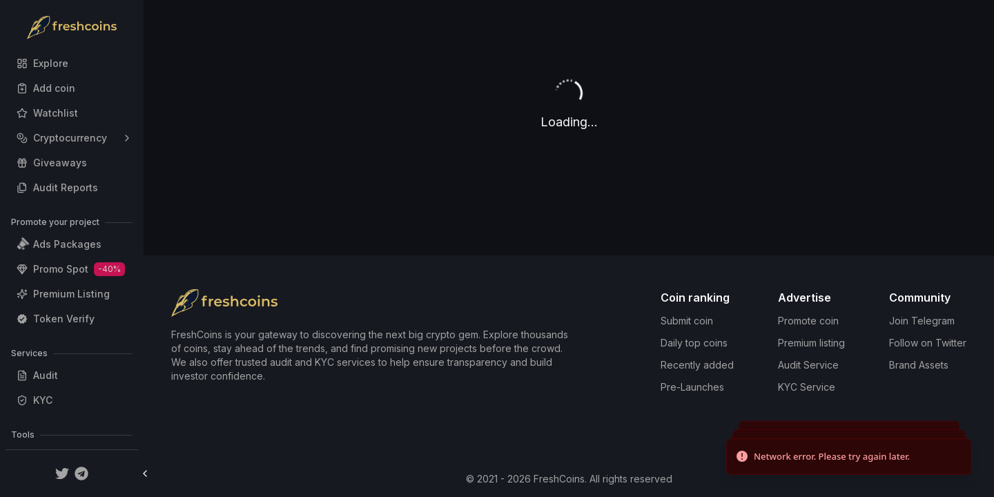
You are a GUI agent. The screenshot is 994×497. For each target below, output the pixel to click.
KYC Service (806, 387)
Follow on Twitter (927, 343)
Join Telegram (922, 321)
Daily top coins (694, 343)
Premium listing (811, 343)
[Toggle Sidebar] (145, 473)
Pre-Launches (692, 387)
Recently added (697, 365)
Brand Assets (918, 365)
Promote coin (808, 321)
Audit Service (808, 365)
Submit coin (687, 321)
